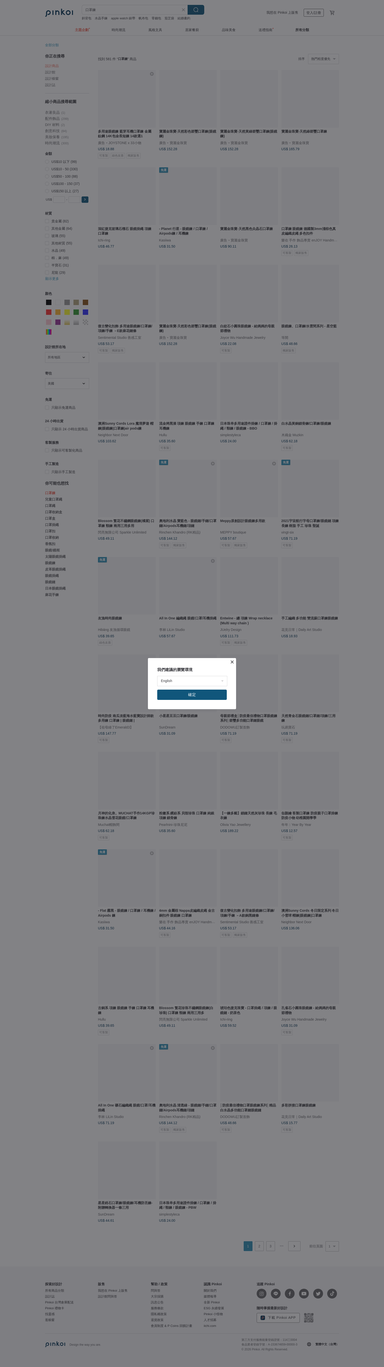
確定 (192, 695)
